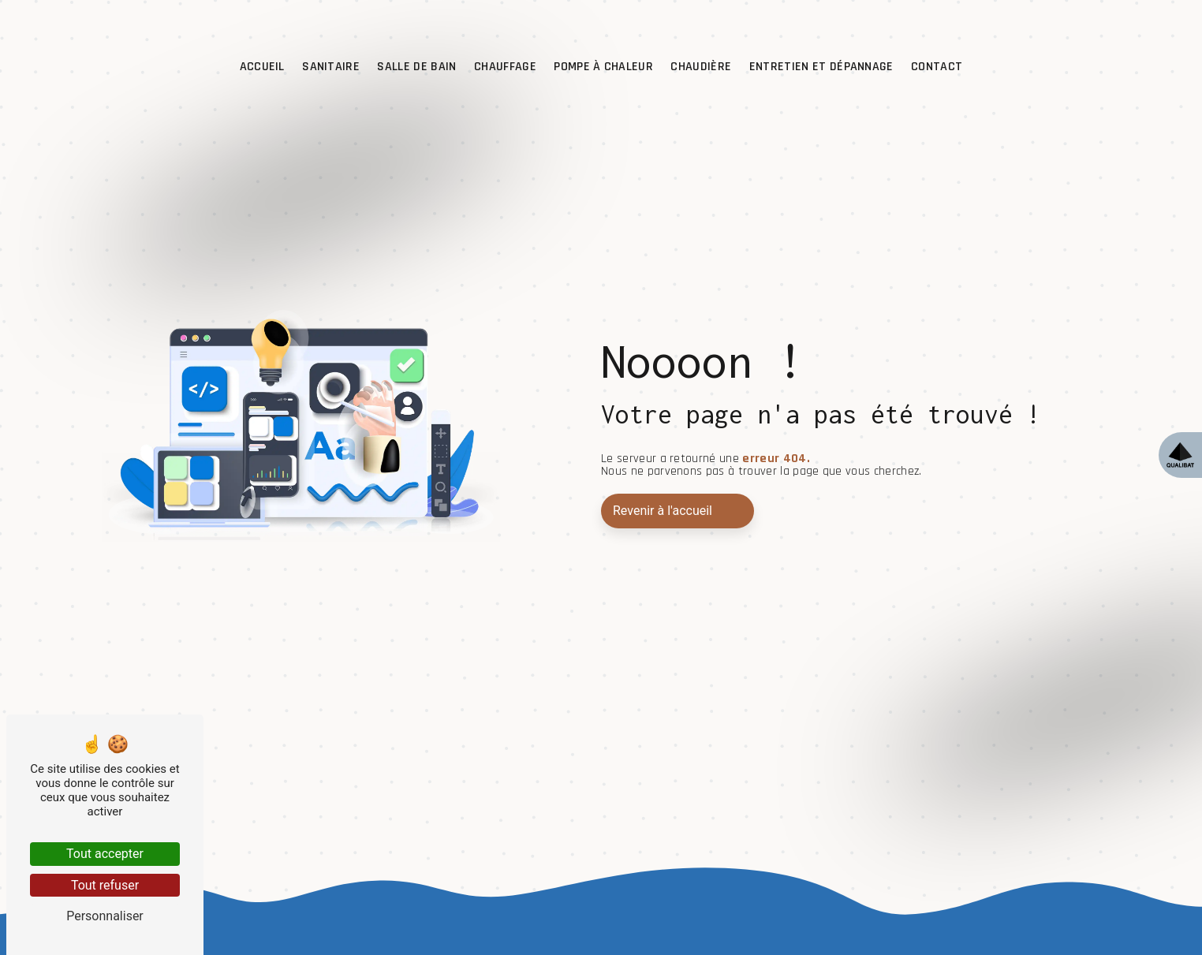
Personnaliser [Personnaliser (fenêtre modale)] (105, 915)
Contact (936, 66)
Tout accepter (105, 853)
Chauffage (505, 66)
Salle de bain (416, 66)
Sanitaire (331, 66)
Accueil (262, 66)
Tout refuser (105, 885)
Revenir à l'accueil (662, 510)
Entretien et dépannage (821, 66)
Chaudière (700, 66)
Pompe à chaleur (603, 66)
